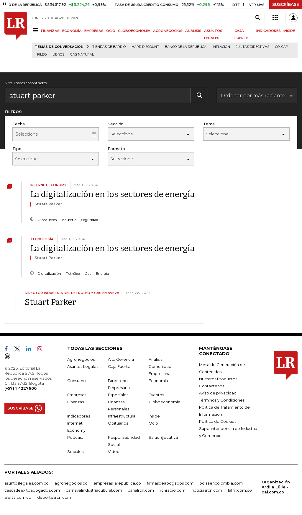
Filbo (42, 54)
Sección (116, 124)
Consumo (76, 380)
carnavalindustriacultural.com (94, 490)
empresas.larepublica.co (117, 483)
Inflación (221, 47)
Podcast (75, 437)
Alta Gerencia (121, 359)
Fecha (18, 124)
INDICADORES (268, 31)
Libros (58, 54)
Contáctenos (211, 386)
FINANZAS (50, 31)
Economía (158, 380)
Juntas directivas (252, 47)
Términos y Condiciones (221, 400)
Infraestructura (121, 416)
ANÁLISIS (193, 31)
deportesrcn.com (54, 497)
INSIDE (289, 31)
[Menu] (36, 30)
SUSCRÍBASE (285, 4)
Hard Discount (145, 47)
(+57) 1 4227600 (20, 388)
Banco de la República (185, 47)
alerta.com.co (17, 497)
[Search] (258, 18)
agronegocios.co (71, 483)
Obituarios (118, 423)
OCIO (110, 31)
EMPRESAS (94, 31)
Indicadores (78, 416)
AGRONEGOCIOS (168, 31)
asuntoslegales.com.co (26, 483)
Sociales (75, 451)
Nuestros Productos (218, 378)
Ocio (153, 423)
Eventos (156, 394)
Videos (114, 451)
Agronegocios (81, 359)
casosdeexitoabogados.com (32, 490)
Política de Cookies (217, 421)
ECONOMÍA (72, 31)
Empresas (76, 394)
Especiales (118, 394)
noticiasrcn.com (206, 490)
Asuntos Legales (82, 366)
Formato (116, 148)
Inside (154, 416)
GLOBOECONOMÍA (134, 31)
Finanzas (75, 401)
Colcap (281, 47)
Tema (209, 124)
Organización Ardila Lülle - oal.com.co (276, 487)
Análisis (155, 359)
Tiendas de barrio (109, 47)
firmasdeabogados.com (170, 483)
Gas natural (82, 54)
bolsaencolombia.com (221, 483)
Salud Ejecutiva (163, 437)
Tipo (17, 148)
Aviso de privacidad (218, 393)
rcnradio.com (173, 490)
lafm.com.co (240, 490)
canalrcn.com (141, 490)
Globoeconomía (164, 401)
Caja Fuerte (119, 366)
